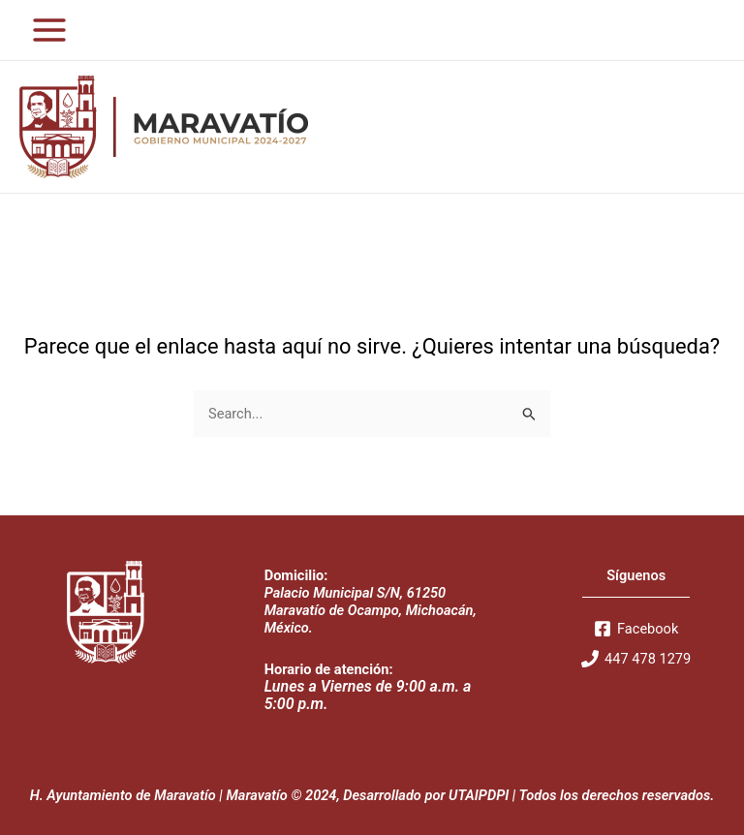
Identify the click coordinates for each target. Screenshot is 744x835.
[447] (636, 658)
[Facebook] (636, 628)
